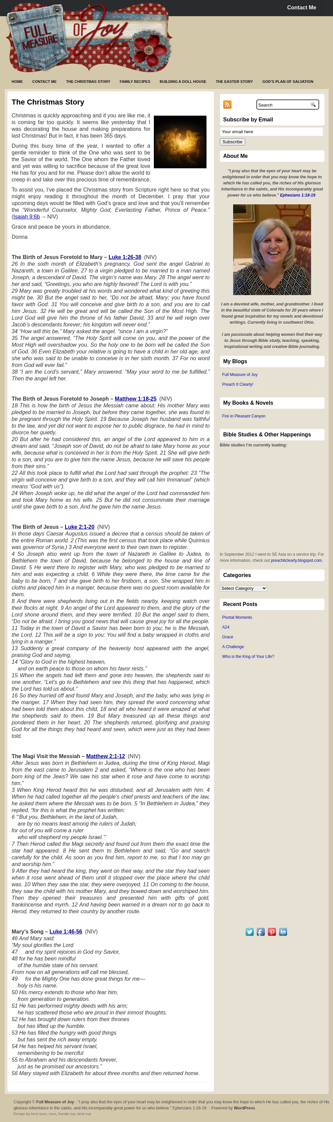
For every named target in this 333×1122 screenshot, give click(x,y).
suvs (53, 1114)
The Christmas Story (88, 82)
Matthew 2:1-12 (105, 756)
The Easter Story (234, 82)
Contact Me (301, 7)
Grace (227, 637)
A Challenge (233, 646)
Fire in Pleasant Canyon (244, 416)
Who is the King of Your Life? (248, 656)
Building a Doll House (183, 82)
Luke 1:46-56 (66, 931)
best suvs (39, 1114)
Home (17, 82)
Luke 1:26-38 (125, 257)
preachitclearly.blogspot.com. (297, 560)
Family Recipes (135, 82)
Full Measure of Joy (240, 374)
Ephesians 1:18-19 (297, 195)
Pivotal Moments (237, 617)
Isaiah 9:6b (26, 217)
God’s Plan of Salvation (287, 82)
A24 (225, 627)
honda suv (66, 1114)
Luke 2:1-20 (79, 527)
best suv (84, 1114)
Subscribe (233, 141)
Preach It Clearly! (237, 384)
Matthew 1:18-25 (136, 399)
